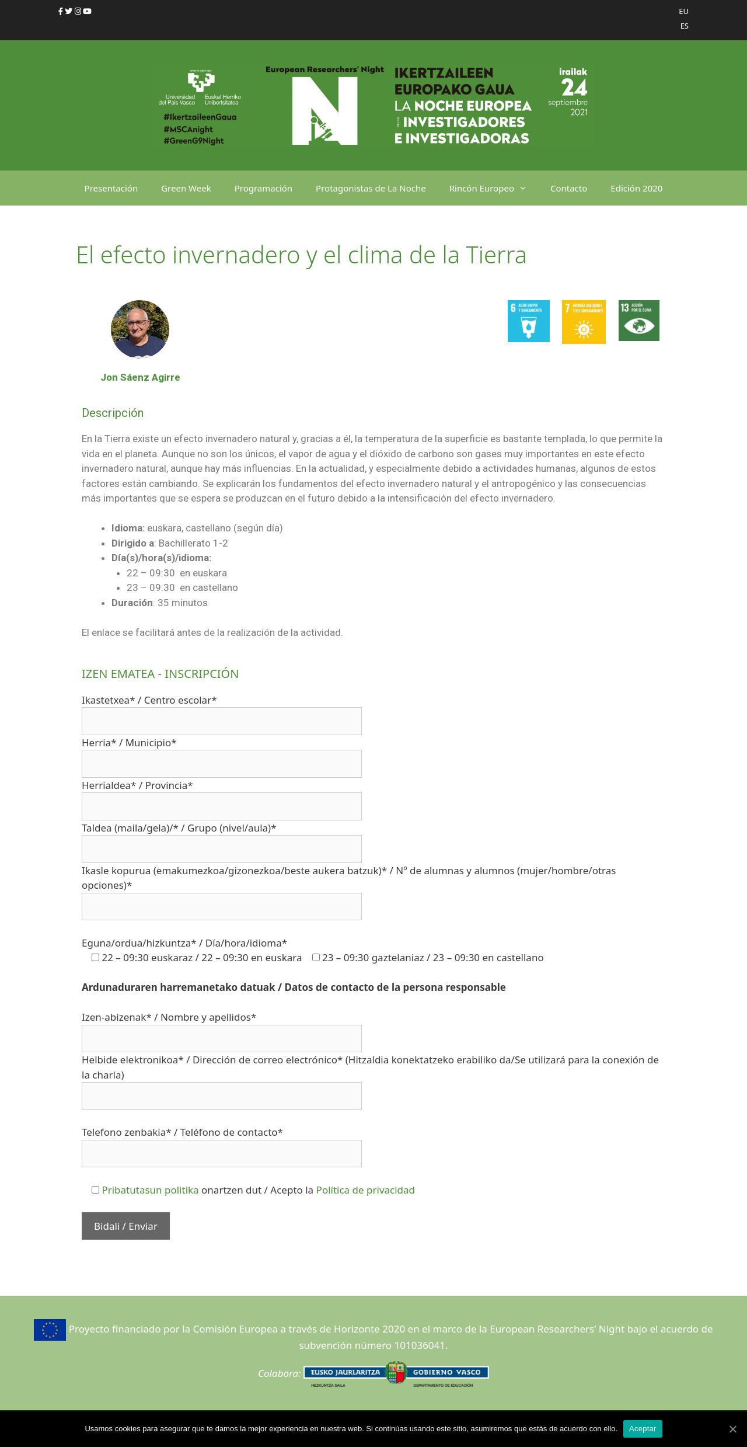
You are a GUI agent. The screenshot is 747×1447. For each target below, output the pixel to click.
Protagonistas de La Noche (371, 188)
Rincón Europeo (494, 188)
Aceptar (643, 1428)
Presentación (111, 188)
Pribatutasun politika (150, 1189)
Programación (263, 188)
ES (684, 25)
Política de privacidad (365, 1189)
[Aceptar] (732, 1429)
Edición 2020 (636, 188)
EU (684, 11)
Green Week (186, 188)
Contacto (568, 188)
